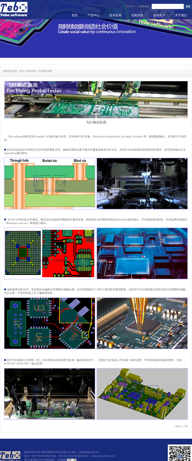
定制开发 (137, 15)
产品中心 (93, 15)
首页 (75, 15)
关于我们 (181, 15)
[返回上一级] (181, 426)
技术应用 (115, 15)
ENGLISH (144, 6)
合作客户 (159, 15)
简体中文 (130, 6)
